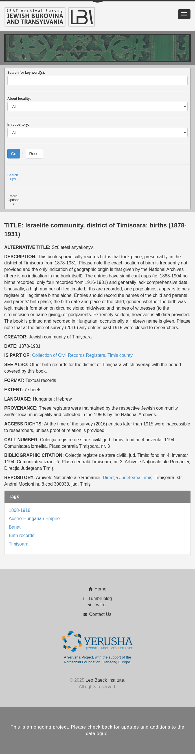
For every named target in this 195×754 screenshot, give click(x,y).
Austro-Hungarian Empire (34, 518)
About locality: (19, 98)
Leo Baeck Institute (105, 680)
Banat (15, 527)
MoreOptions (13, 200)
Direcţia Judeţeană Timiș (127, 477)
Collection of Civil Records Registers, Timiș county (82, 355)
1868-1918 (19, 510)
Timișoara (19, 544)
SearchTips (12, 177)
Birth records (21, 535)
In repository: (18, 124)
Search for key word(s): (26, 72)
